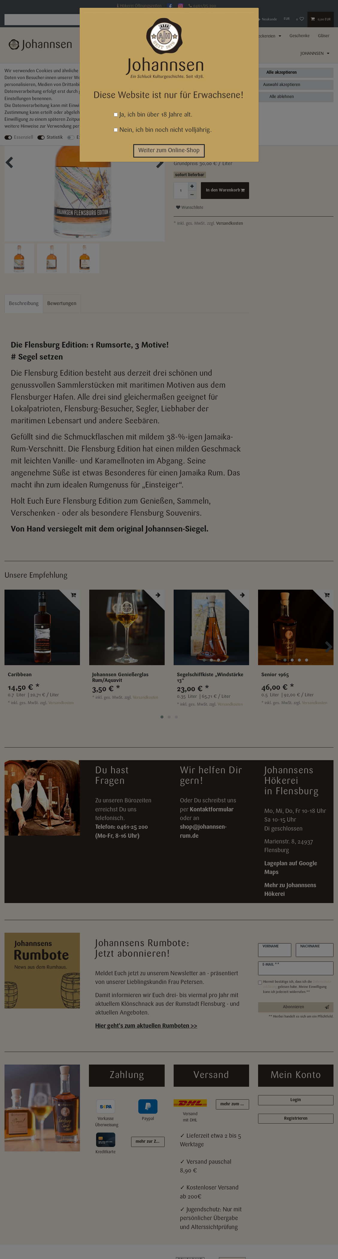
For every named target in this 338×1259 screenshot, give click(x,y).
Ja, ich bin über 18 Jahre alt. (153, 115)
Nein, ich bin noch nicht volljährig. (163, 130)
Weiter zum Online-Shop (169, 151)
